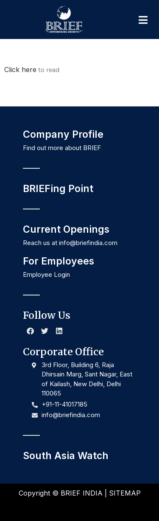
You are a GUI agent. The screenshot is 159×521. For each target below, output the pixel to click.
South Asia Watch (66, 456)
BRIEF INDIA (82, 493)
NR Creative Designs (109, 507)
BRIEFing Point (58, 189)
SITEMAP (125, 493)
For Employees (58, 261)
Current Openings (66, 229)
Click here (20, 69)
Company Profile (63, 134)
